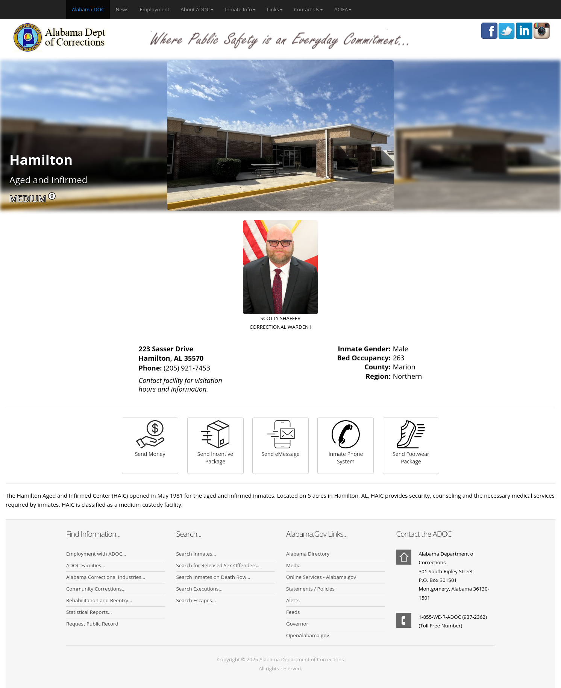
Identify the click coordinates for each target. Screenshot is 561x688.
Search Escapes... (196, 600)
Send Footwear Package (411, 442)
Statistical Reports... (89, 612)
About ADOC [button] (197, 9)
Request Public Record (92, 623)
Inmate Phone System (346, 442)
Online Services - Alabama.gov (321, 577)
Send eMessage (280, 438)
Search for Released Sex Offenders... (218, 565)
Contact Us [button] (308, 9)
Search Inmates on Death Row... (213, 577)
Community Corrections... (96, 588)
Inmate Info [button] (240, 9)
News (121, 9)
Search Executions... (199, 588)
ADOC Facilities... (85, 565)
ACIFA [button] (343, 9)
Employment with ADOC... (96, 553)
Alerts (293, 600)
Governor (297, 623)
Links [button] (275, 9)
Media (293, 565)
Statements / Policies (310, 588)
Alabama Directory (307, 553)
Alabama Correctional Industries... (105, 577)
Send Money (150, 438)
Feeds (293, 612)
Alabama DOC (91, 9)
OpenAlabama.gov (307, 635)
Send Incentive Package (215, 442)
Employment (155, 9)
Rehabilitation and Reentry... (99, 600)
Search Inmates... (196, 553)
